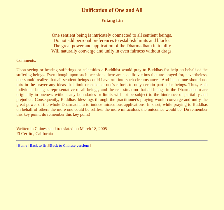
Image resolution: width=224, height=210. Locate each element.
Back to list (39, 145)
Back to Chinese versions (70, 145)
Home (22, 145)
